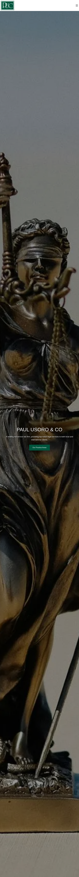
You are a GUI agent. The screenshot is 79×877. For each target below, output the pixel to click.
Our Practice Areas (39, 447)
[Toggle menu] (76, 5)
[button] (7, 5)
